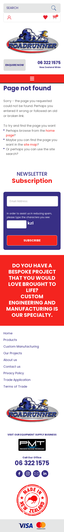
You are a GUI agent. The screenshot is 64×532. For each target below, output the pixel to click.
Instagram (27, 473)
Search (55, 8)
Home (7, 333)
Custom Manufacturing (21, 346)
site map (30, 144)
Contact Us (36, 473)
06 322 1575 (32, 463)
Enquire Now (14, 65)
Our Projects (12, 353)
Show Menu (32, 78)
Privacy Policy (13, 373)
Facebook (19, 473)
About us (10, 360)
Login (9, 17)
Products (10, 340)
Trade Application (17, 380)
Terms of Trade (15, 386)
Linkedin (44, 473)
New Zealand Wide (49, 64)
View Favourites (46, 17)
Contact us (11, 366)
